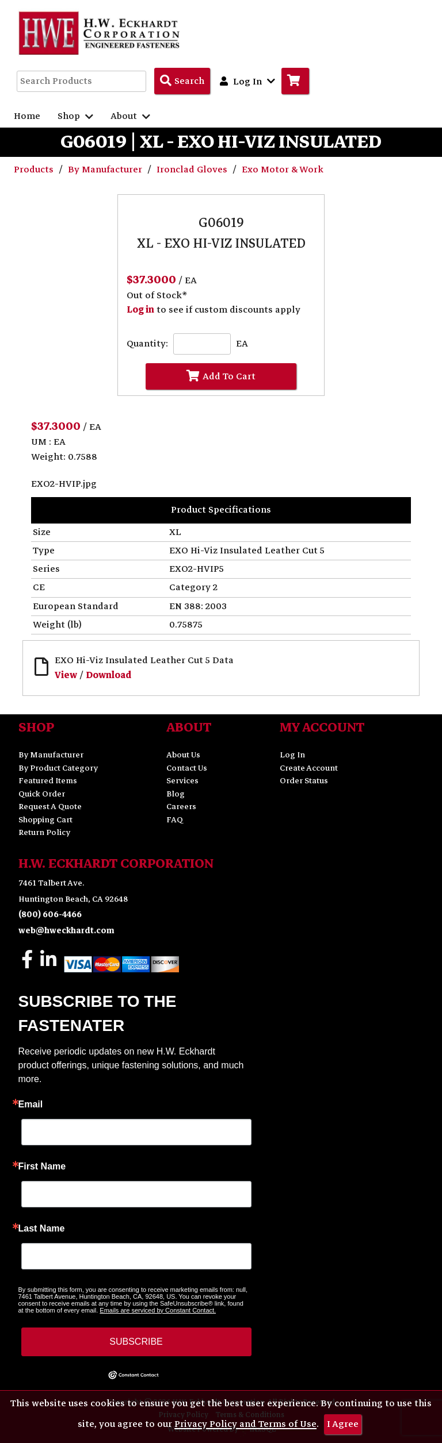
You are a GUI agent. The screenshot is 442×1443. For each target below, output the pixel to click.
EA (242, 344)
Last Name (41, 1228)
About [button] (130, 116)
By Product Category (58, 768)
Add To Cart (221, 376)
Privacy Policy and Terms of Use (245, 1424)
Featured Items (47, 780)
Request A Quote (50, 806)
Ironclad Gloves (193, 169)
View (66, 675)
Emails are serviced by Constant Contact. (158, 1310)
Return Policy (44, 832)
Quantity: (147, 344)
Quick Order (41, 794)
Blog (175, 794)
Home (27, 116)
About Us (183, 754)
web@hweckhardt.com (66, 930)
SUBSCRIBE (135, 1341)
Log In (292, 754)
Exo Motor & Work (282, 169)
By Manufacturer (106, 169)
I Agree (343, 1424)
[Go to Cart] (295, 81)
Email (30, 1104)
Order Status (304, 780)
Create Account (309, 768)
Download (108, 675)
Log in (140, 309)
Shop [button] (75, 116)
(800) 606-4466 (50, 914)
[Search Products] (182, 81)
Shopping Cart (45, 819)
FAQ (174, 819)
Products (35, 169)
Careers (181, 806)
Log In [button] (247, 81)
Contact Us (186, 768)
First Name (42, 1166)
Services (182, 780)
